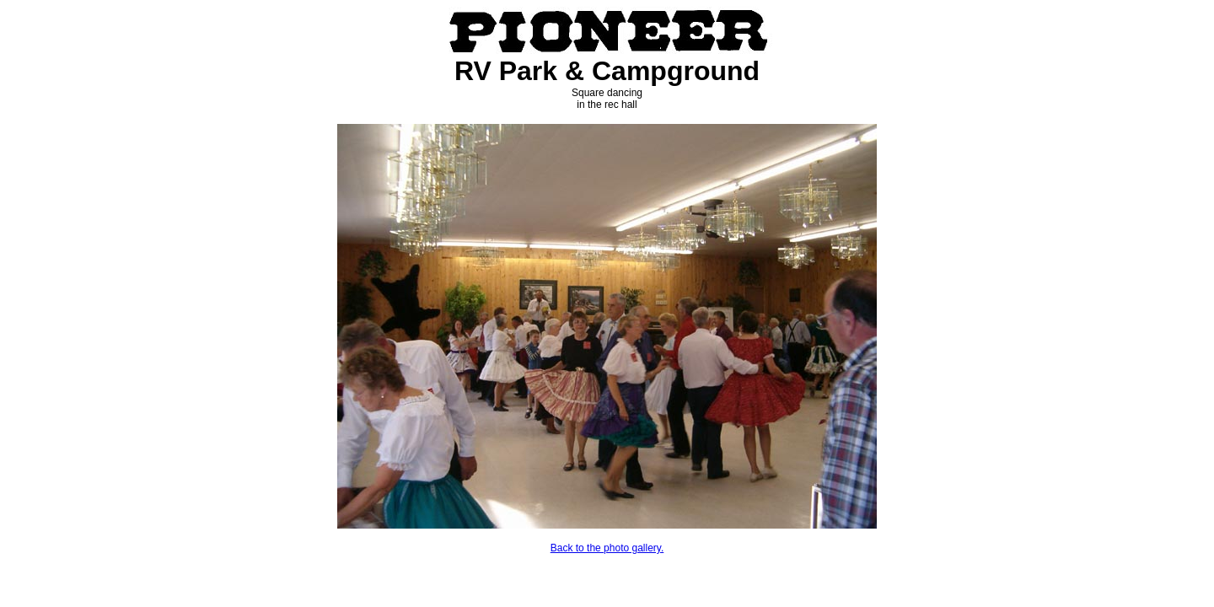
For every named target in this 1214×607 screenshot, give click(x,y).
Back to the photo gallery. (607, 548)
